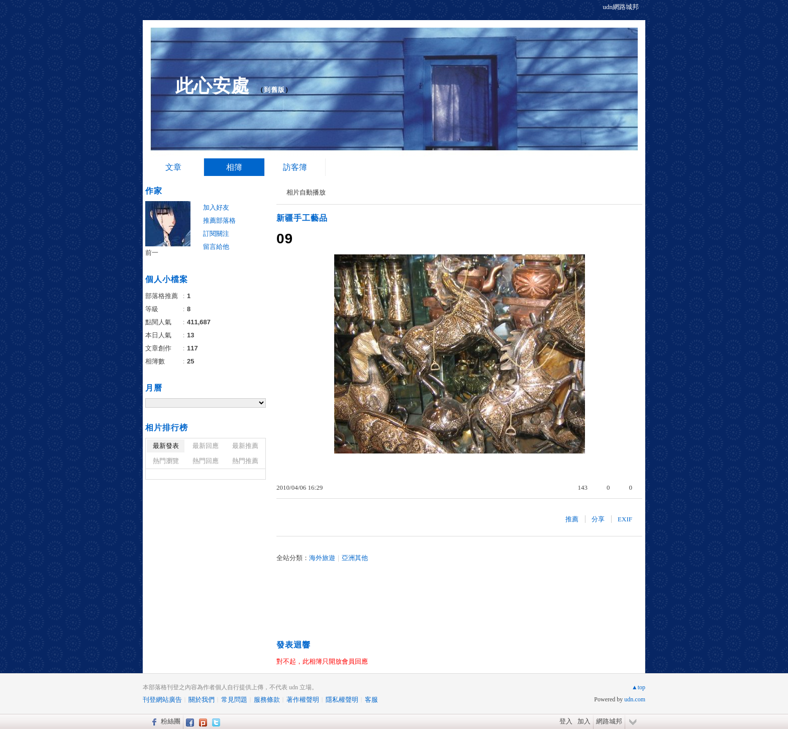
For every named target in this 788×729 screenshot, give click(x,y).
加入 (583, 721)
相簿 (234, 167)
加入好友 (216, 207)
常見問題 (234, 699)
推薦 (571, 519)
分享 (598, 519)
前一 (151, 252)
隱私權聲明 (342, 699)
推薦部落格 (219, 220)
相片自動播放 (306, 192)
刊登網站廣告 (162, 699)
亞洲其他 (355, 558)
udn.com (634, 699)
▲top (638, 687)
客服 (371, 699)
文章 (173, 167)
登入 (565, 721)
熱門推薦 (245, 461)
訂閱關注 (216, 233)
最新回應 (205, 445)
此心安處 (212, 85)
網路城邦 (609, 721)
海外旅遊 (322, 558)
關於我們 (201, 699)
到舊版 (274, 90)
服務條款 (267, 699)
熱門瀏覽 (166, 461)
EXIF (625, 519)
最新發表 (166, 445)
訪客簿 (295, 167)
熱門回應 (205, 461)
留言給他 (216, 246)
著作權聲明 (302, 699)
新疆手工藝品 (302, 218)
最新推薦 (245, 445)
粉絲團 (170, 721)
